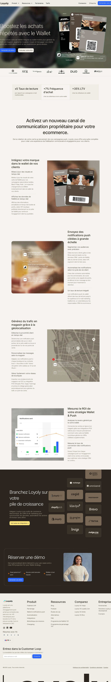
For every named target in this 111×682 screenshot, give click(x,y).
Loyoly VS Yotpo (80, 605)
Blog (52, 605)
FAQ (52, 618)
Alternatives (55, 615)
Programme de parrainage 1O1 (60, 625)
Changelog (30, 624)
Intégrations (31, 618)
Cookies (105, 667)
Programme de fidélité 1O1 (60, 621)
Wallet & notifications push (36, 612)
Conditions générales (96, 667)
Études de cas (55, 612)
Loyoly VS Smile (80, 612)
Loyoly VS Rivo (80, 615)
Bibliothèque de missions (35, 621)
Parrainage (30, 609)
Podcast (53, 609)
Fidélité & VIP (31, 605)
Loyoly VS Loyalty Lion (82, 609)
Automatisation (32, 615)
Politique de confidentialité (81, 667)
